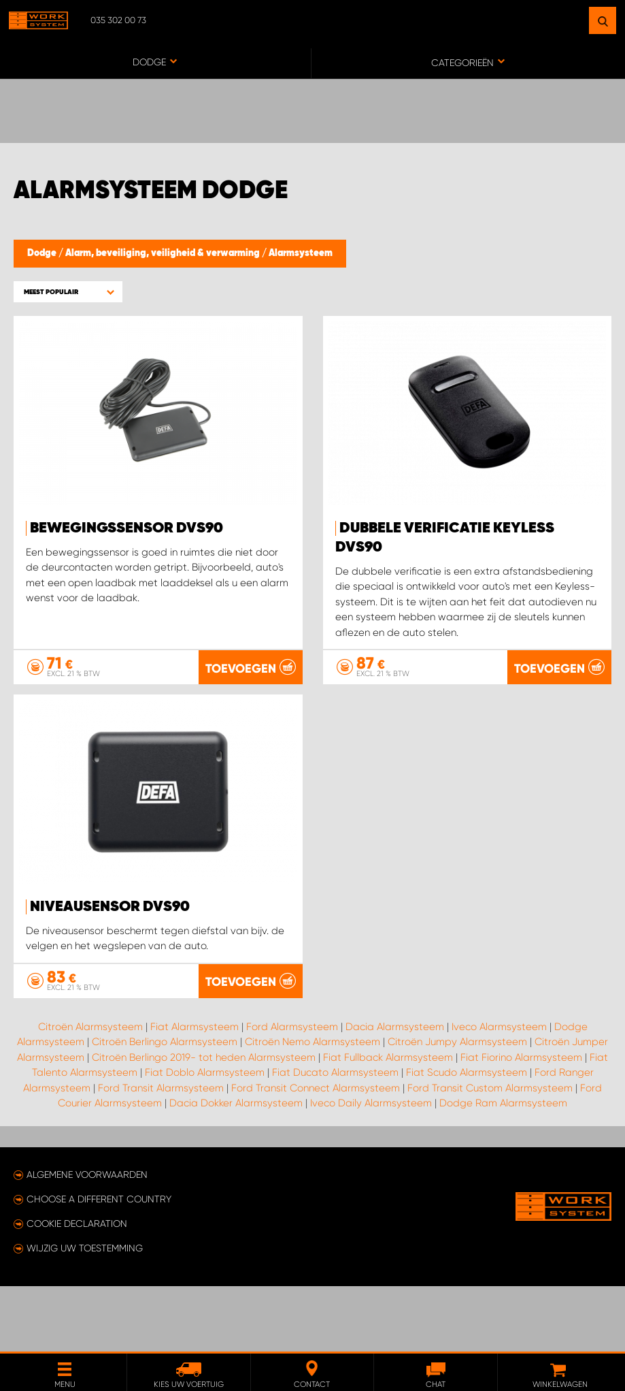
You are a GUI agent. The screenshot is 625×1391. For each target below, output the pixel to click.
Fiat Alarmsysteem (194, 1091)
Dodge (42, 253)
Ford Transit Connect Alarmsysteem (315, 1153)
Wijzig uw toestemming (85, 1313)
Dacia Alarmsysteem (394, 1091)
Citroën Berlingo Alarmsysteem (164, 1107)
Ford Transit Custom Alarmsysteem (490, 1153)
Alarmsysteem (301, 253)
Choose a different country (99, 1264)
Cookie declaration (77, 1288)
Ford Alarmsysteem (292, 1091)
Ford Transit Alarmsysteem (161, 1153)
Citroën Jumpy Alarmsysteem (457, 1107)
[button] (68, 291)
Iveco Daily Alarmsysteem (371, 1168)
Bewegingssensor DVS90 (126, 528)
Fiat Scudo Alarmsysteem (466, 1138)
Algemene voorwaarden (87, 1239)
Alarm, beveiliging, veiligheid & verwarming (163, 253)
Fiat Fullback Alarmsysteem (388, 1122)
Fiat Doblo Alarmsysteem (205, 1138)
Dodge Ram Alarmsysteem (503, 1168)
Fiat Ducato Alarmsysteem (335, 1138)
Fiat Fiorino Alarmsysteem (521, 1122)
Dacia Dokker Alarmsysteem (236, 1168)
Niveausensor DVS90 (110, 906)
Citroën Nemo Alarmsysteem (312, 1107)
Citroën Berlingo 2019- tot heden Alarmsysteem (204, 1122)
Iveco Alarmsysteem (499, 1091)
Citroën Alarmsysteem (90, 1091)
